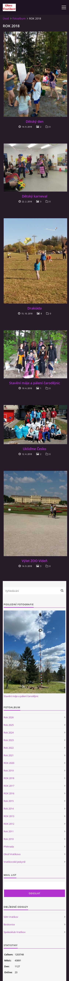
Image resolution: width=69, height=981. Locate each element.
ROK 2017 (9, 785)
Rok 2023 (9, 740)
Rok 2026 (9, 717)
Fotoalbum (19, 18)
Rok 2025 (9, 725)
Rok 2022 (9, 747)
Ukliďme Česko (34, 449)
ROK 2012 (9, 823)
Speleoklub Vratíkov (15, 932)
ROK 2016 (9, 793)
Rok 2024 (9, 732)
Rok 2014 (9, 808)
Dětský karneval (34, 196)
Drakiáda (34, 308)
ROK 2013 (9, 816)
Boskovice (9, 924)
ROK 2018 (9, 778)
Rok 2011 (9, 831)
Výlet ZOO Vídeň (34, 561)
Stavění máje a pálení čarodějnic (34, 383)
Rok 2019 (9, 770)
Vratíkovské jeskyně (14, 861)
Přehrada (9, 846)
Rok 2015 (9, 801)
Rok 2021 (9, 755)
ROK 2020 (9, 763)
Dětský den (34, 121)
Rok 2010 (9, 839)
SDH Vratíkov (11, 917)
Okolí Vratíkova (12, 854)
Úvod (6, 18)
